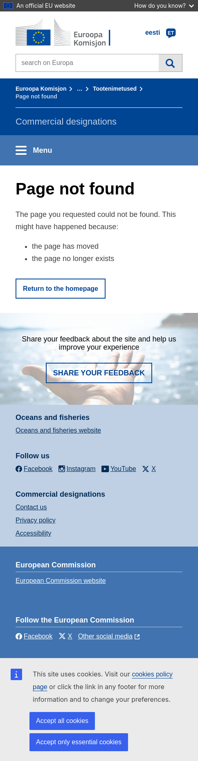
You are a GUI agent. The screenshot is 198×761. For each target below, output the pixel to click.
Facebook (34, 636)
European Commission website (61, 580)
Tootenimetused (115, 88)
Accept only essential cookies (79, 742)
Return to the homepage (60, 288)
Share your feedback (99, 373)
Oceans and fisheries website (58, 430)
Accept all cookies (62, 720)
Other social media (105, 636)
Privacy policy (36, 520)
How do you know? (164, 5)
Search (170, 62)
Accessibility (33, 533)
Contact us (31, 507)
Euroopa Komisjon (41, 88)
